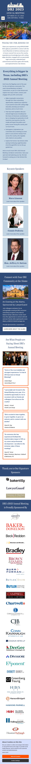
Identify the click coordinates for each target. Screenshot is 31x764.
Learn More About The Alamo (14, 329)
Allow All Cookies (15, 756)
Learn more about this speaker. (15, 201)
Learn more (5, 752)
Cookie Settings (15, 760)
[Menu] (3, 18)
